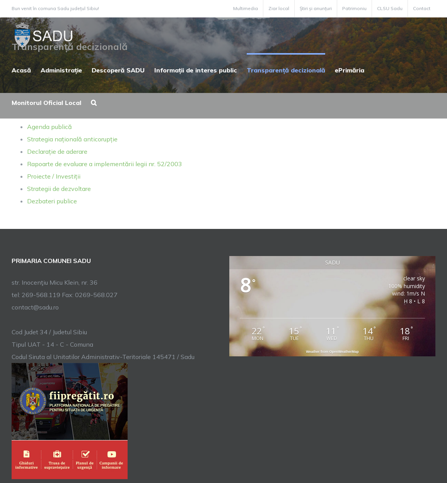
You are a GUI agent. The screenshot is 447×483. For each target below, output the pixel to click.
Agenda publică (49, 127)
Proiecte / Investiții (53, 176)
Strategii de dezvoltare (59, 189)
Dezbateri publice (52, 201)
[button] (94, 102)
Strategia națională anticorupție (72, 139)
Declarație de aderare (57, 151)
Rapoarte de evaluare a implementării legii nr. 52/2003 (104, 164)
